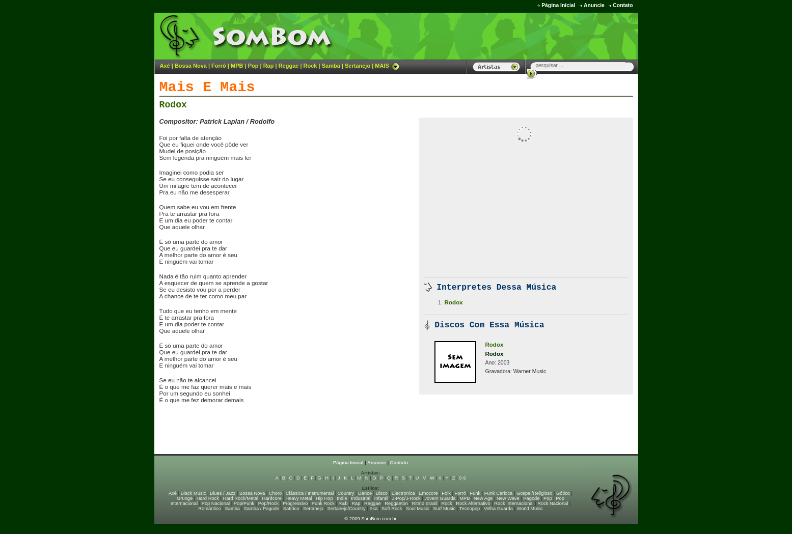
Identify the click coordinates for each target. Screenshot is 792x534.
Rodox (173, 105)
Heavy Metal (299, 498)
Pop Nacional (216, 503)
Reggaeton (396, 503)
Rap (268, 66)
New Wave (508, 498)
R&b (342, 503)
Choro (275, 493)
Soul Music (417, 508)
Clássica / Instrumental (310, 493)
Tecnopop (469, 508)
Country (346, 493)
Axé (165, 66)
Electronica (403, 493)
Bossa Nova (191, 66)
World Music (530, 508)
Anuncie (594, 5)
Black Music (193, 493)
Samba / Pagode (262, 508)
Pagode (531, 498)
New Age (483, 498)
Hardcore (272, 498)
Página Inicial (558, 5)
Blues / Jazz (222, 493)
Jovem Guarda (439, 498)
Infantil (381, 498)
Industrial (360, 498)
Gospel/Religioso (534, 493)
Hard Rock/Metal (240, 498)
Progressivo (295, 503)
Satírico (291, 508)
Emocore (428, 493)
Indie (342, 498)
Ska (373, 508)
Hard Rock (208, 498)
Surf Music (444, 508)
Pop (253, 66)
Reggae (289, 66)
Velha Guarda (498, 508)
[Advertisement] (511, 35)
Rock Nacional (552, 503)
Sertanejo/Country (346, 508)
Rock (310, 66)
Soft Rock (391, 508)
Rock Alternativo (473, 503)
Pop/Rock (268, 503)
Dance (365, 493)
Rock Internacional (513, 503)
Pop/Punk (244, 503)
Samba (331, 66)
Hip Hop (324, 498)
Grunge (185, 498)
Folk (446, 493)
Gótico (563, 493)
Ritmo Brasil (425, 503)
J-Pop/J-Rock (406, 498)
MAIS (387, 66)
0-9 (462, 478)
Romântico (209, 508)
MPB (237, 66)
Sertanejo (357, 66)
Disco (382, 493)
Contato (623, 5)
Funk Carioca (498, 493)
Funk (475, 493)
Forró (218, 66)
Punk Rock (323, 503)
